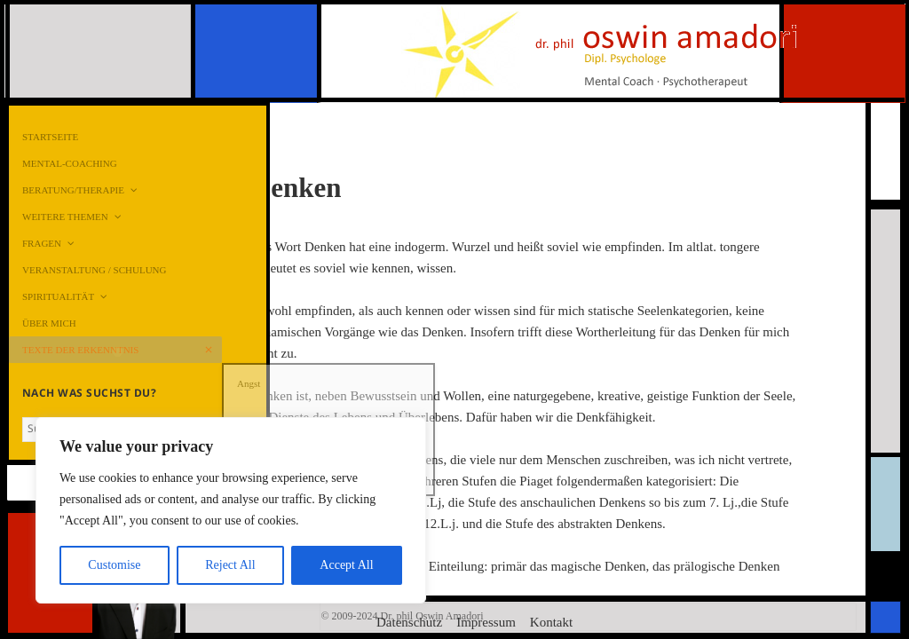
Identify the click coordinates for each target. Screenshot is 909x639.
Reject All (230, 565)
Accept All (346, 565)
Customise (114, 565)
